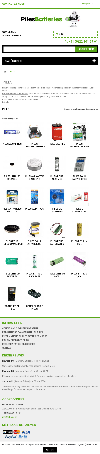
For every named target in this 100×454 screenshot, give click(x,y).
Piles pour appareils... (34, 242)
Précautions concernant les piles (22, 332)
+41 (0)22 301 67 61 (11, 413)
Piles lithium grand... (12, 177)
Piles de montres (57, 210)
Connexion (9, 31)
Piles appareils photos (12, 210)
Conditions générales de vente (20, 328)
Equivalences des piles (15, 340)
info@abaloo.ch (9, 417)
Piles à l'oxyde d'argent (34, 177)
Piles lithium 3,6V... (79, 275)
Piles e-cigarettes (79, 210)
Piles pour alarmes (56, 177)
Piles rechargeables (79, 145)
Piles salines (57, 144)
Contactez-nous (13, 4)
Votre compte (11, 35)
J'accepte (50, 450)
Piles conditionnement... (36, 145)
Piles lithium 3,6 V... (57, 275)
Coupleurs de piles (34, 307)
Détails (5, 102)
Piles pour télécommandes (12, 242)
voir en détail (91, 444)
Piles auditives (34, 208)
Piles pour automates (57, 242)
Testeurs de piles (12, 307)
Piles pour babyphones (79, 177)
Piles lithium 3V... (79, 242)
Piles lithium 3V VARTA (12, 275)
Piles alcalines (12, 144)
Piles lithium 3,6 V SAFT (34, 275)
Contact (7, 348)
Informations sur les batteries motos (24, 336)
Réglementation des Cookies (18, 344)
